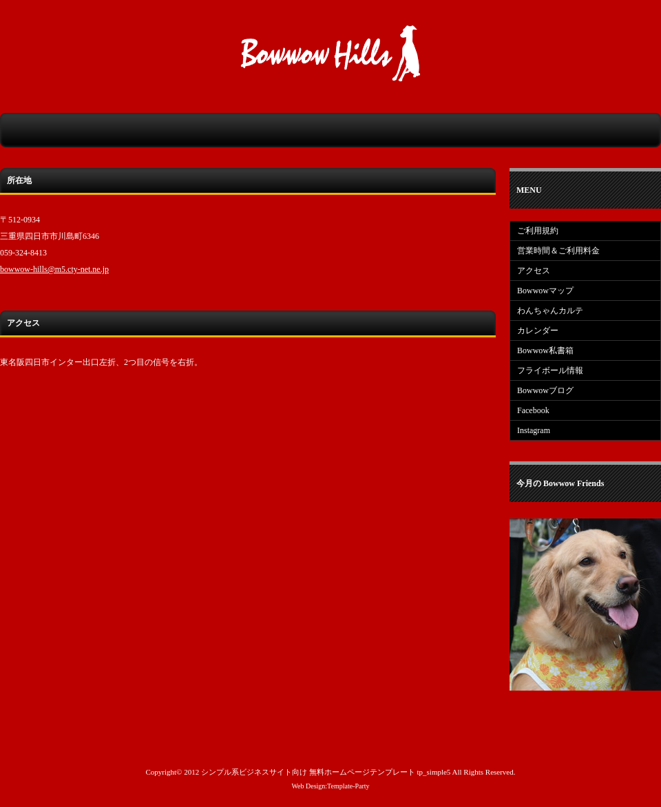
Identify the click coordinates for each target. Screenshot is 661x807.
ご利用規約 (537, 230)
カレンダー (537, 330)
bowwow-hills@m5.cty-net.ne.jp (54, 269)
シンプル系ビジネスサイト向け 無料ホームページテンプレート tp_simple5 (325, 772)
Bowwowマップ (545, 290)
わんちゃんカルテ (550, 310)
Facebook (533, 410)
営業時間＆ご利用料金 (558, 250)
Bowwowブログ (545, 390)
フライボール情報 (550, 370)
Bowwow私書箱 (545, 350)
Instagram (533, 430)
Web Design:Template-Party (330, 786)
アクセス (533, 270)
